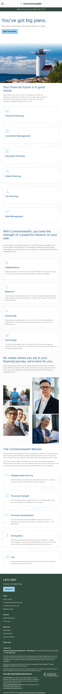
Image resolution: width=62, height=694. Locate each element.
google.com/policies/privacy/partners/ (13, 683)
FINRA (4, 664)
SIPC (8, 664)
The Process (6, 620)
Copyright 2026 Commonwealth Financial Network (31, 691)
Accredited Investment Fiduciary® (12, 601)
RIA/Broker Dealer (8, 607)
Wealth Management (9, 616)
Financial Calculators (9, 635)
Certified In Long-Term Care (11, 604)
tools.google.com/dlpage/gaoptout (12, 686)
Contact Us (9, 587)
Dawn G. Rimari (7, 597)
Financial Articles (8, 632)
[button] (5, 594)
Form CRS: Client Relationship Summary (17, 672)
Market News (7, 628)
